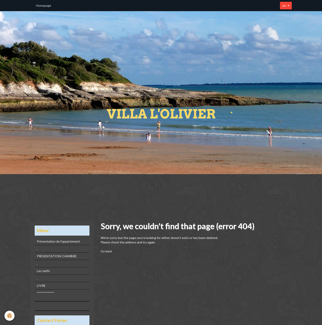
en (284, 5)
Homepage (43, 5)
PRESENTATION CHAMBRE (57, 256)
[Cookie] (9, 316)
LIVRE (41, 285)
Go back (106, 251)
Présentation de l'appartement (58, 241)
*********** (45, 293)
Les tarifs (43, 271)
